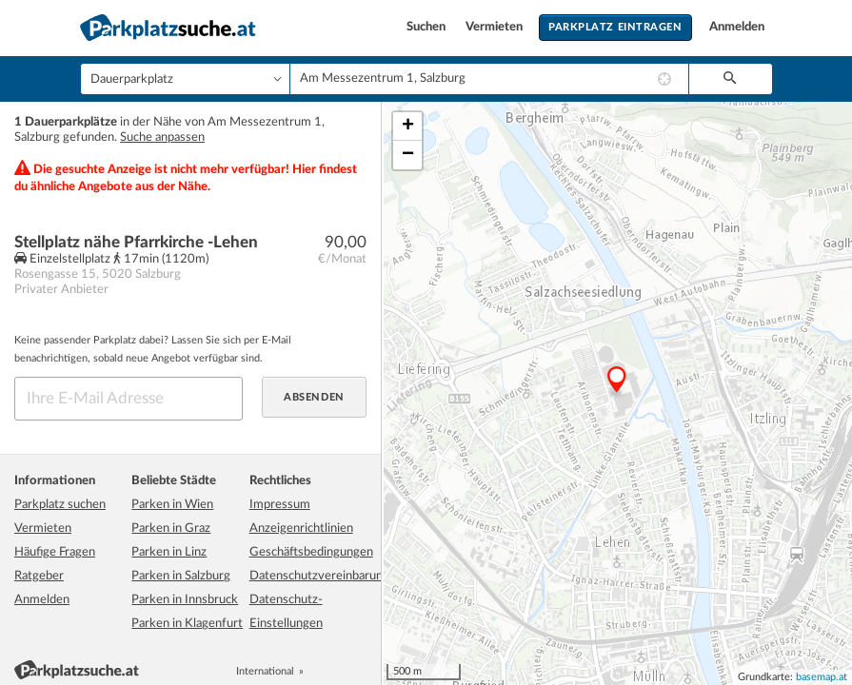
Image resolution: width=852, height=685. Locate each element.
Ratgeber (39, 576)
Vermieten (495, 27)
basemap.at (821, 677)
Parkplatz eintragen (615, 27)
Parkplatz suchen (60, 505)
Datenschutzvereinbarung (319, 576)
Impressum (279, 505)
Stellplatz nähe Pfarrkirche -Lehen (136, 242)
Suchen (427, 27)
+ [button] (408, 126)
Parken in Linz (169, 552)
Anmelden (736, 27)
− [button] (408, 155)
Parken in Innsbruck (184, 600)
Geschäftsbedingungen (311, 552)
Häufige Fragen (54, 552)
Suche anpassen (162, 137)
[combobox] (489, 79)
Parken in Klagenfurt (187, 623)
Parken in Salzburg (180, 576)
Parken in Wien (172, 505)
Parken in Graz (170, 528)
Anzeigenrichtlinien (301, 528)
